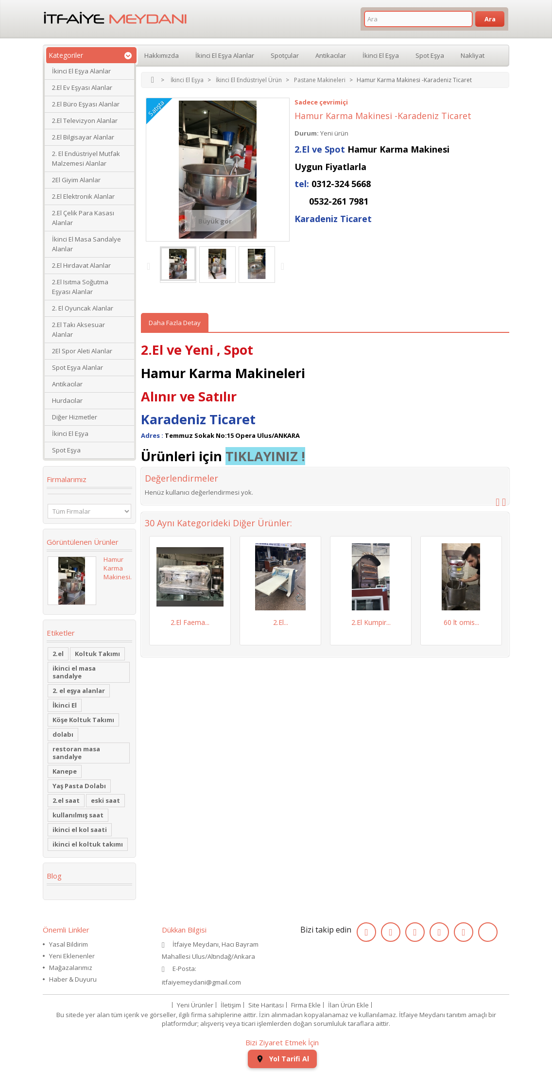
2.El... (280, 622)
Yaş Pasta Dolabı (79, 785)
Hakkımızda (161, 55)
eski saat (105, 800)
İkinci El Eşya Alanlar (81, 71)
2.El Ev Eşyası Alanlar (82, 87)
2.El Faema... (190, 622)
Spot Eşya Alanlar (77, 367)
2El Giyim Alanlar (76, 179)
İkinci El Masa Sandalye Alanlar (86, 244)
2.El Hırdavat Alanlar (81, 265)
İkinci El (64, 705)
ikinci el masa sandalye (74, 672)
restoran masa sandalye (76, 752)
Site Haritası (266, 1005)
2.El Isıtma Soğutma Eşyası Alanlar (80, 286)
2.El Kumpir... (371, 622)
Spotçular (285, 55)
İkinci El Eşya (70, 433)
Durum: (306, 133)
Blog (54, 876)
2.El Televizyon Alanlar (85, 120)
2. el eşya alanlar (78, 690)
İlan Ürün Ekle (348, 1005)
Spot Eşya (66, 450)
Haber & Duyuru (73, 979)
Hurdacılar (67, 400)
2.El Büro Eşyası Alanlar (86, 104)
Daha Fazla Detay (175, 322)
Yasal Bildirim (68, 944)
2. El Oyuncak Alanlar (82, 308)
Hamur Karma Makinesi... (119, 568)
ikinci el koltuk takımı (87, 844)
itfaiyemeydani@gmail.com (201, 982)
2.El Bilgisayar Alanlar (83, 137)
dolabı (62, 734)
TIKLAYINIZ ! (265, 456)
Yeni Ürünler (195, 1005)
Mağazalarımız (70, 967)
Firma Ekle (306, 1005)
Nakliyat (472, 55)
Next (285, 266)
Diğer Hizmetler (74, 417)
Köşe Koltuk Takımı (83, 719)
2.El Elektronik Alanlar (83, 196)
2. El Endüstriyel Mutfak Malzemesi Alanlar (86, 158)
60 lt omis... (461, 622)
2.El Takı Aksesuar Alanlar (78, 329)
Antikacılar (67, 384)
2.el (58, 653)
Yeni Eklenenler (72, 956)
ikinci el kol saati (79, 829)
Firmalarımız (66, 479)
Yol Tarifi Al (282, 1058)
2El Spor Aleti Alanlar (82, 350)
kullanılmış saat (78, 815)
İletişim (231, 1005)
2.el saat (66, 800)
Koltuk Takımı (97, 653)
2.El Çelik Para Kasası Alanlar (83, 217)
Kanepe (64, 771)
